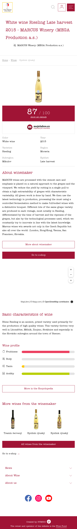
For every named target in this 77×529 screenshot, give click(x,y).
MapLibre (25, 302)
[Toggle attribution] (72, 302)
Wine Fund (61, 526)
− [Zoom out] (71, 274)
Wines (14, 60)
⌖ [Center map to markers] (71, 280)
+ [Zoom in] (71, 269)
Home (5, 60)
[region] (38, 285)
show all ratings (39, 117)
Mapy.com (36, 302)
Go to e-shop (11, 454)
